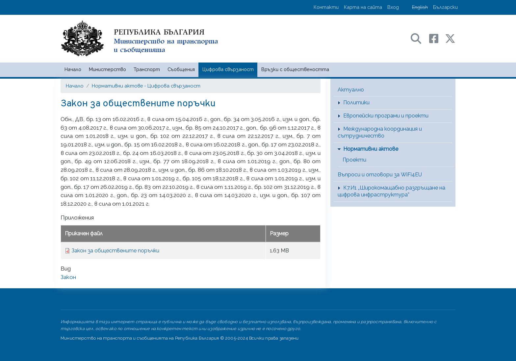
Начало (72, 69)
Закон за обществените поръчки (115, 250)
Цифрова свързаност (228, 69)
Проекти (354, 160)
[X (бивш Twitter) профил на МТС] (450, 38)
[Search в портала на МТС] (419, 38)
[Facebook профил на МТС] (437, 38)
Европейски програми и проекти (385, 116)
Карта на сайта (363, 7)
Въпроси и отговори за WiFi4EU (380, 174)
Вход (393, 7)
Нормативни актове (370, 149)
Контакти (326, 7)
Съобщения (181, 69)
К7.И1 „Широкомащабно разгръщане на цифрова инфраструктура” (391, 191)
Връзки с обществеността (295, 69)
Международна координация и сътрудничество (380, 132)
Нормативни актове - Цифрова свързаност (146, 86)
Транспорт (147, 69)
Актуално (351, 90)
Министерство (107, 69)
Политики (356, 102)
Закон (68, 277)
